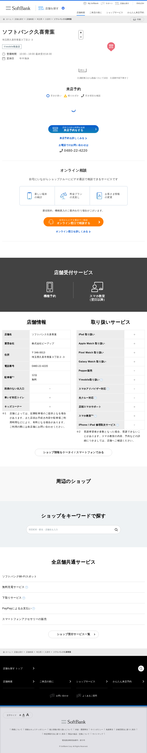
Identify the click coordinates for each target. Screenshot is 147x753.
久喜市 (48, 19)
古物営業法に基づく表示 (125, 729)
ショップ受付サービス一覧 (73, 634)
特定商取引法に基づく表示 (54, 734)
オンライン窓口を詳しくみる (72, 231)
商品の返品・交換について (79, 734)
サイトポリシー (97, 729)
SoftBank (18, 8)
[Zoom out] (81, 37)
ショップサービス (85, 681)
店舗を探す (19, 19)
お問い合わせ (62, 695)
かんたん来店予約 (122, 681)
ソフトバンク (73, 722)
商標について (17, 729)
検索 (116, 529)
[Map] (111, 51)
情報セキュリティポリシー (35, 729)
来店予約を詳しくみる (72, 138)
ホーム (8, 19)
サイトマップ (97, 734)
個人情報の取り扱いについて (60, 729)
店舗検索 (30, 19)
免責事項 (109, 729)
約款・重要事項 (81, 729)
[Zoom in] (81, 32)
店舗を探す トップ (13, 668)
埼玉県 (39, 19)
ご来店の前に (46, 681)
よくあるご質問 (89, 695)
